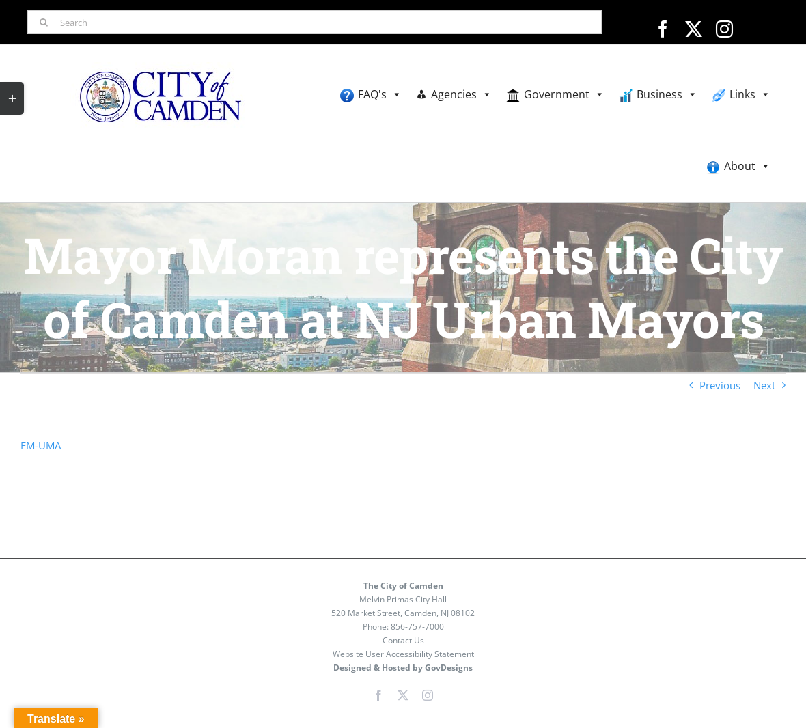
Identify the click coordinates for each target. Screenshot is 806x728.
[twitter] (693, 29)
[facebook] (662, 29)
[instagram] (724, 29)
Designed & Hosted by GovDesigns (403, 667)
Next (764, 385)
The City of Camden (403, 585)
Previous (719, 385)
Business (667, 94)
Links (749, 94)
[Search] (314, 22)
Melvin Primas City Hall (403, 599)
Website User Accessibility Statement (403, 654)
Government (564, 94)
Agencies (461, 94)
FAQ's (380, 94)
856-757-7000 (417, 626)
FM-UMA (40, 445)
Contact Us (403, 640)
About (747, 166)
